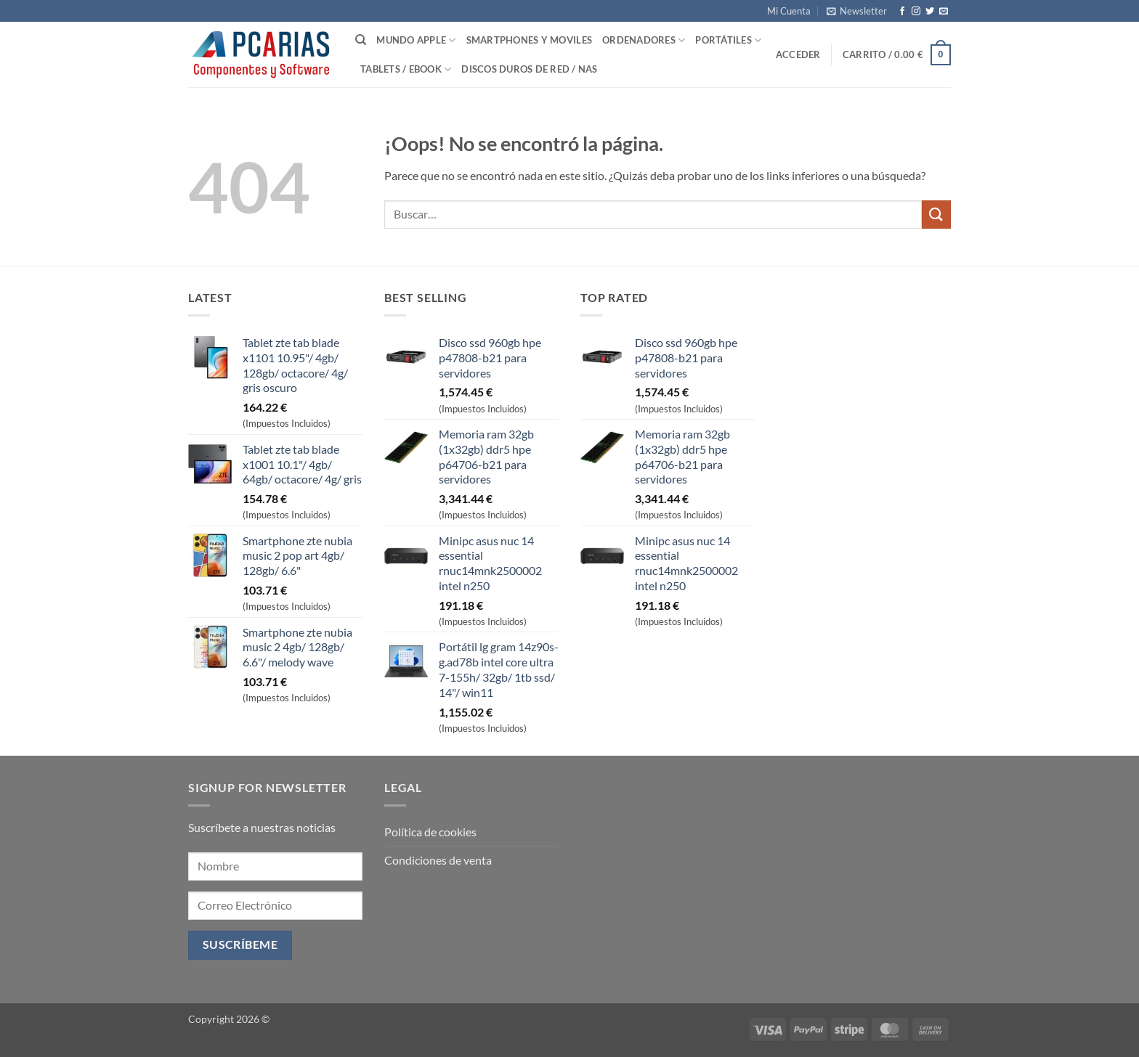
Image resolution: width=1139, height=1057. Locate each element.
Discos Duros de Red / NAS (529, 69)
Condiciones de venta (438, 860)
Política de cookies (430, 831)
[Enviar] (936, 214)
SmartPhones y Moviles (529, 40)
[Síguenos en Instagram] (916, 12)
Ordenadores (643, 40)
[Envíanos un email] (943, 12)
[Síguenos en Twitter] (929, 12)
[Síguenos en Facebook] (902, 12)
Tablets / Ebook (405, 69)
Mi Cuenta (789, 11)
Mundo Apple (415, 40)
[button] (857, 11)
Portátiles (728, 40)
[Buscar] (360, 40)
